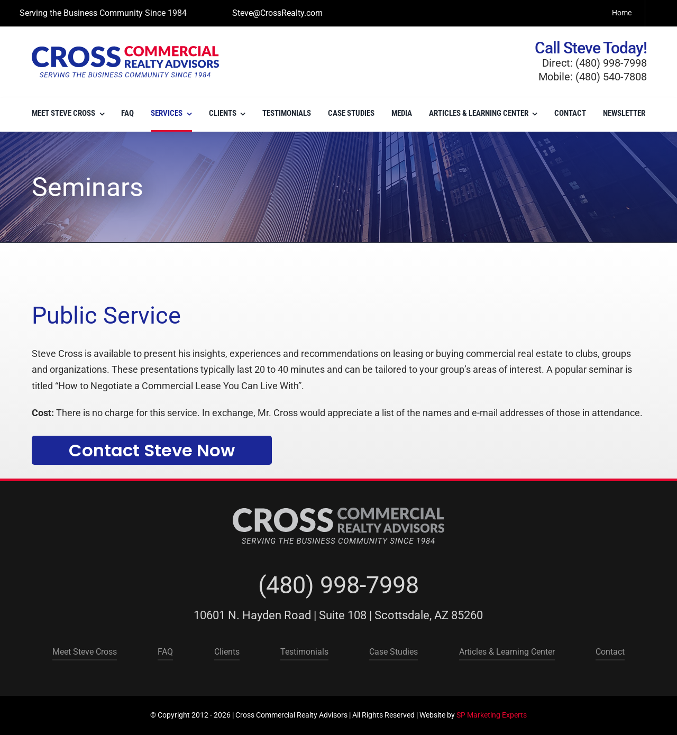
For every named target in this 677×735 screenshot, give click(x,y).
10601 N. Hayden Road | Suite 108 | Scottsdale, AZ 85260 (338, 615)
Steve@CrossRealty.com (277, 13)
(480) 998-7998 (338, 585)
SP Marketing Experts (491, 715)
